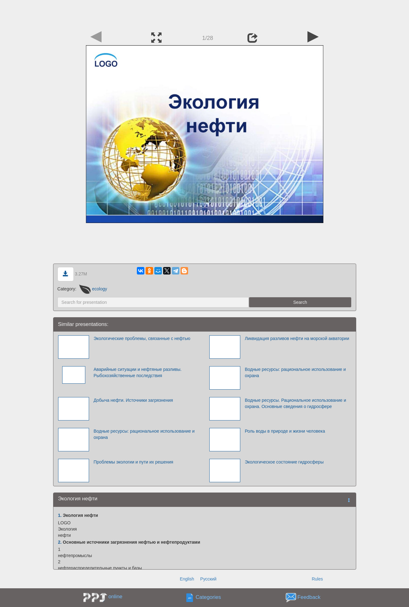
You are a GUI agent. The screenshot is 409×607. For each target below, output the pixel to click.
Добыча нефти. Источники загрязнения (133, 400)
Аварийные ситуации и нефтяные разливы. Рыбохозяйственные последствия (137, 372)
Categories (208, 597)
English (187, 578)
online (115, 597)
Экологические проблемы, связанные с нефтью (141, 338)
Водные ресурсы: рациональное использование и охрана (295, 372)
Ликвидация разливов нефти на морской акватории (297, 338)
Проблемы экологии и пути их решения (133, 461)
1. (60, 515)
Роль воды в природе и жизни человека (285, 431)
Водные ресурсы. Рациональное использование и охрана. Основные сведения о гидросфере (295, 403)
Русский (208, 578)
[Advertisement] (204, 14)
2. (60, 542)
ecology (93, 288)
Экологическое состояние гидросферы (284, 461)
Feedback (309, 597)
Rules (317, 578)
